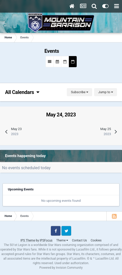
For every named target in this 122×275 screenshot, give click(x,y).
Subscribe (79, 92)
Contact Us (79, 240)
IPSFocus (46, 240)
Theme (62, 240)
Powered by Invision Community (61, 267)
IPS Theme (28, 240)
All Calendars (22, 92)
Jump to (105, 92)
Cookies (96, 240)
